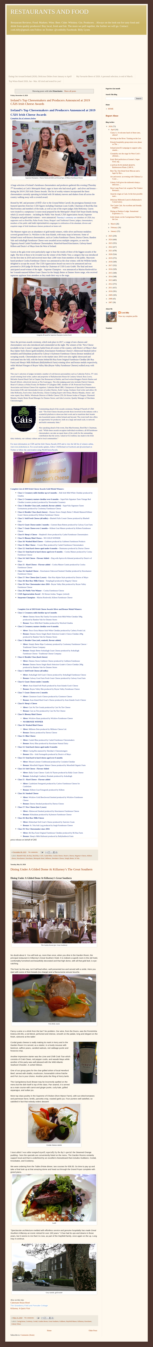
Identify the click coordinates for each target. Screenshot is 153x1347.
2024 (111, 240)
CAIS (41, 856)
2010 (111, 291)
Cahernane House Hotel (20, 1303)
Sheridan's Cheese (58, 858)
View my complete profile (128, 316)
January (114, 231)
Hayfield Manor (71, 1321)
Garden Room (43, 1321)
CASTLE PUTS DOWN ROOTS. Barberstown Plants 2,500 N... (122, 166)
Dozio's (66, 856)
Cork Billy (125, 313)
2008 (111, 299)
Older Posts (93, 1331)
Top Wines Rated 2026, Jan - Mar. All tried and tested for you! (35, 81)
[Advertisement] (76, 54)
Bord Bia (36, 856)
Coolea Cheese (58, 856)
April (113, 130)
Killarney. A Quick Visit (20, 1308)
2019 (111, 258)
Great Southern (53, 1321)
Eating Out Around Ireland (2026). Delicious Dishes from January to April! (40, 76)
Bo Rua (29, 856)
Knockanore (21, 858)
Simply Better (69, 858)
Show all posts (70, 91)
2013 (111, 280)
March (113, 224)
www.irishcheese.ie (21, 447)
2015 (111, 273)
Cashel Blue (48, 856)
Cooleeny (29, 1321)
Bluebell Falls (21, 856)
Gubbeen (62, 1321)
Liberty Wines (16, 1324)
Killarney (81, 1321)
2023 (111, 243)
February (114, 228)
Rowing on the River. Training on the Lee (125, 138)
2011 (111, 288)
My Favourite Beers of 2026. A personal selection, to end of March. (104, 76)
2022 (111, 247)
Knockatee (29, 858)
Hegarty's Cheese (80, 856)
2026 (111, 126)
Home (49, 1331)
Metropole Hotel (39, 858)
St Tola (77, 858)
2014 (111, 277)
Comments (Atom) (27, 1335)
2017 (111, 265)
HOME (110, 109)
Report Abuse (112, 116)
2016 (111, 269)
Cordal (35, 1321)
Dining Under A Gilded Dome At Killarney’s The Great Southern (51, 869)
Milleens (48, 858)
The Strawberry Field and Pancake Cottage (29, 1306)
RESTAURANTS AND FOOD (49, 11)
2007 (111, 302)
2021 (111, 251)
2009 (111, 295)
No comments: (33, 852)
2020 (111, 254)
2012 (111, 284)
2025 (111, 236)
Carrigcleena (21, 1321)
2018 (111, 262)
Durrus (71, 856)
